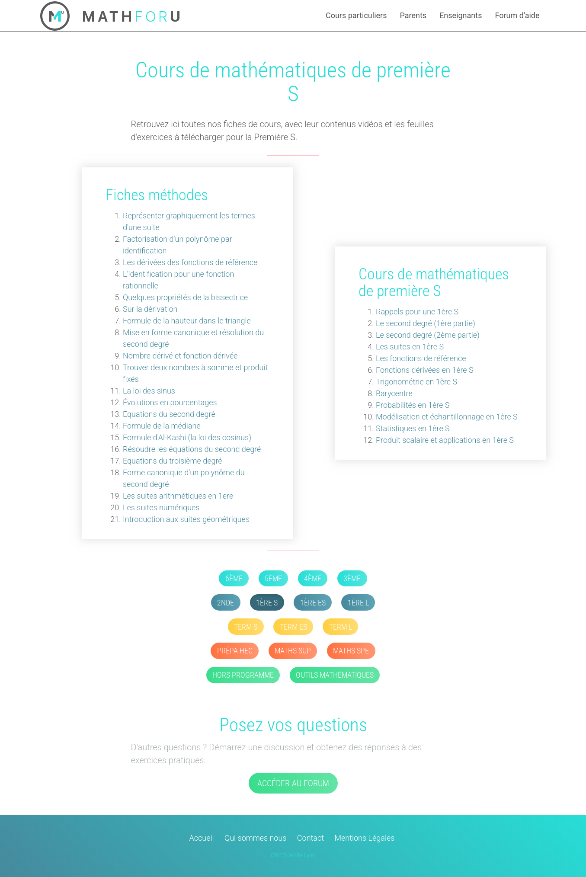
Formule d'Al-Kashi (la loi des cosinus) (187, 437)
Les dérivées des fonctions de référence (190, 262)
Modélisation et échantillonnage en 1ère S (447, 416)
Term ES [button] (293, 626)
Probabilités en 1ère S (413, 405)
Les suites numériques (161, 507)
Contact (310, 837)
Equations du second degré (169, 414)
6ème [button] (234, 578)
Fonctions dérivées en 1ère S (425, 369)
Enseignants (460, 15)
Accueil (201, 837)
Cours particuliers (356, 15)
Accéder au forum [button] (293, 783)
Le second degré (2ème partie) (428, 334)
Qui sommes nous (255, 837)
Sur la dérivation (150, 309)
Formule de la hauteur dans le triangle (187, 320)
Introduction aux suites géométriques (186, 519)
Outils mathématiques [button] (335, 674)
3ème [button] (352, 578)
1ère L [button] (358, 602)
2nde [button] (225, 602)
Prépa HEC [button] (235, 650)
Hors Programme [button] (243, 674)
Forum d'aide (517, 15)
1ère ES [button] (313, 602)
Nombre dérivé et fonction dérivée (180, 355)
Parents (413, 15)
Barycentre (394, 393)
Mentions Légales (364, 837)
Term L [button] (340, 626)
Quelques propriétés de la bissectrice (185, 297)
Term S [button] (245, 626)
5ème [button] (273, 578)
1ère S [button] (267, 602)
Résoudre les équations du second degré (192, 449)
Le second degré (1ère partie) (425, 323)
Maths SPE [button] (351, 650)
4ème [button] (312, 578)
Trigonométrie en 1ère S (416, 381)
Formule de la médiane (162, 425)
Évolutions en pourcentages (170, 402)
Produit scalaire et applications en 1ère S (445, 440)
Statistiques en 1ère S (413, 428)
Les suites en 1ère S (410, 346)
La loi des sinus (149, 390)
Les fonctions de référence (421, 358)
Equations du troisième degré (172, 460)
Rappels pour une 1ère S (417, 311)
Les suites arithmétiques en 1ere (178, 495)
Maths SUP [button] (293, 650)
